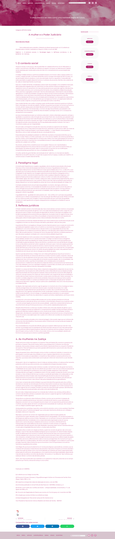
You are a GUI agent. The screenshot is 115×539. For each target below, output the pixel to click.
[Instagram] (93, 3)
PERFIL (24, 3)
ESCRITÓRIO (61, 3)
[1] (28, 42)
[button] (23, 526)
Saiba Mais (90, 41)
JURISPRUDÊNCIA (39, 3)
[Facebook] (96, 3)
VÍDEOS (54, 3)
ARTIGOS (30, 3)
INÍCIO (19, 3)
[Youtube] (89, 3)
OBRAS (48, 3)
